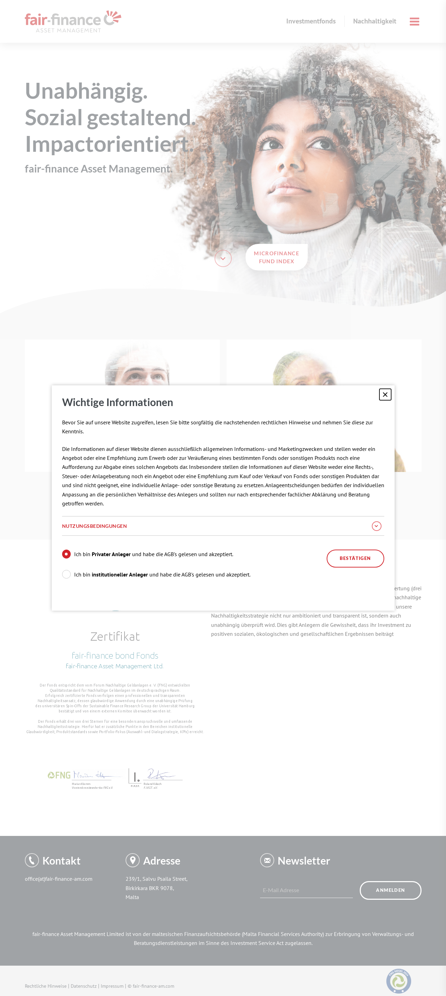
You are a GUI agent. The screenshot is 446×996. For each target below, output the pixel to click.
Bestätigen (355, 558)
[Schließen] (385, 394)
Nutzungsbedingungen (221, 526)
